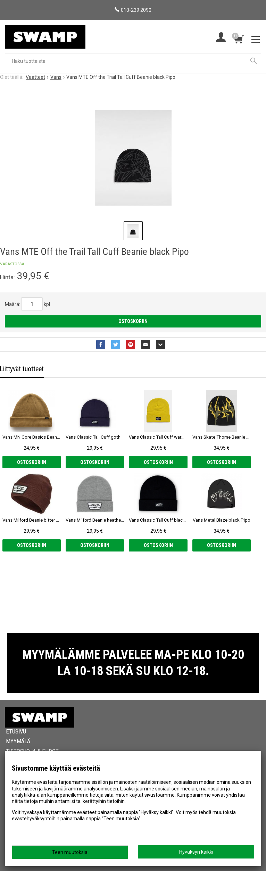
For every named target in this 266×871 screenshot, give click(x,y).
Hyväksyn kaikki (196, 852)
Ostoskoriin (133, 321)
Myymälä (18, 741)
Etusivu (16, 731)
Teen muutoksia (70, 852)
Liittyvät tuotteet (22, 369)
